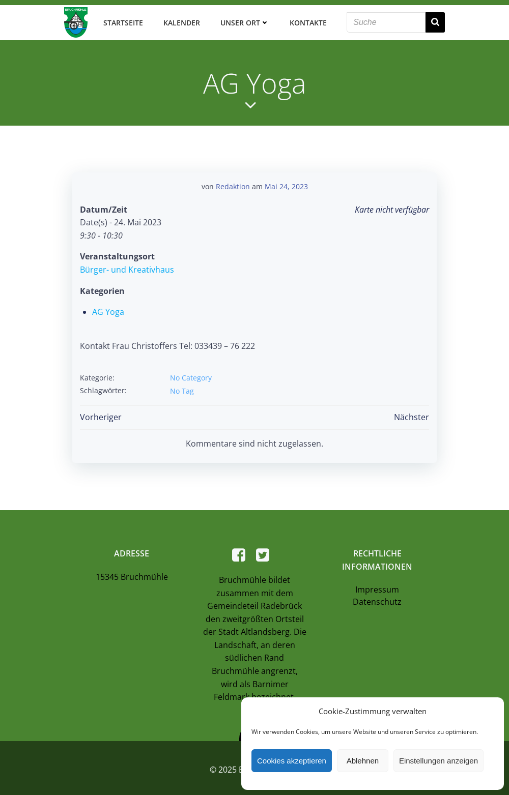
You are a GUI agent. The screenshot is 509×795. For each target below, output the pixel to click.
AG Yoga (107, 306)
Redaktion (233, 181)
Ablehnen (363, 760)
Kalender (179, 20)
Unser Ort (242, 20)
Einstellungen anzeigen (438, 760)
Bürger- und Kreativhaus (126, 264)
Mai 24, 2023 (286, 181)
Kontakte (305, 20)
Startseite (120, 20)
